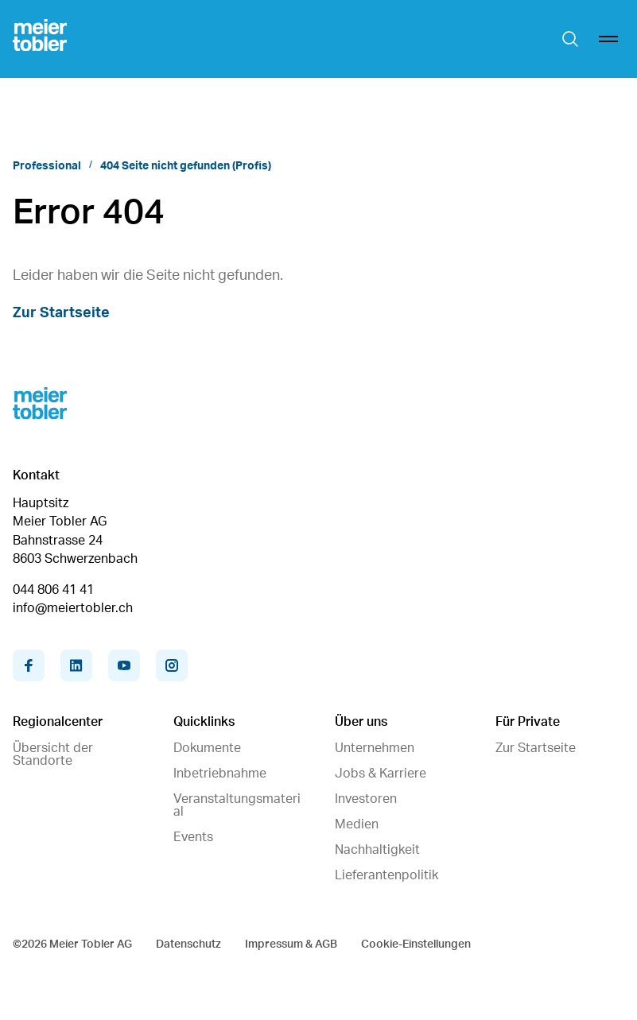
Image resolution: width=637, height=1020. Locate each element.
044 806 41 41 (53, 590)
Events (193, 837)
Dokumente (207, 748)
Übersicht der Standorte (53, 754)
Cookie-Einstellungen (416, 944)
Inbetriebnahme (219, 773)
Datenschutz (188, 944)
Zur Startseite (61, 313)
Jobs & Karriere (380, 773)
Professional (47, 166)
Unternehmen (374, 748)
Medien (357, 824)
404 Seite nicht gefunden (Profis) (185, 166)
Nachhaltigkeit (377, 850)
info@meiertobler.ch (73, 608)
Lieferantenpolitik (386, 875)
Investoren (366, 799)
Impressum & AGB (291, 944)
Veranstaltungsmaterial (237, 805)
